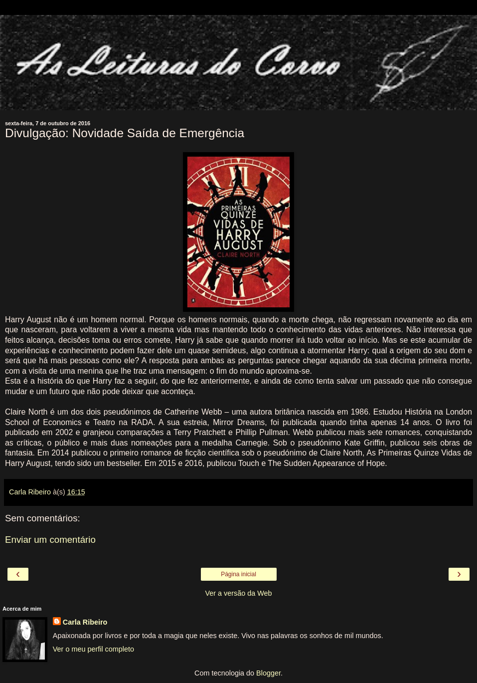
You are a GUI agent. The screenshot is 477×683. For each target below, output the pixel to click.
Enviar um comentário (50, 539)
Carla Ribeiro (85, 622)
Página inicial (238, 574)
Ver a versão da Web (238, 593)
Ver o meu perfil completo (93, 649)
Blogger (268, 673)
